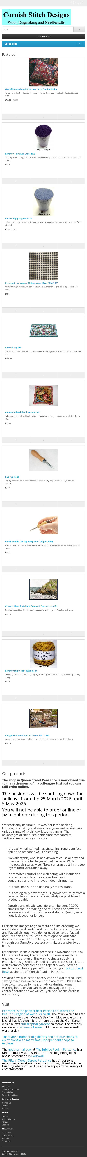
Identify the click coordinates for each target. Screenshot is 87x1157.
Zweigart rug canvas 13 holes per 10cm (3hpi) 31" (31, 282)
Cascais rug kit (13, 347)
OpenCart (16, 1151)
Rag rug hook (12, 476)
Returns (5, 1105)
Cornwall (37, 1056)
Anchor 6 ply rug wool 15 (18, 218)
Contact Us (6, 1103)
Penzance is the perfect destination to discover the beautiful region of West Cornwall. (38, 1012)
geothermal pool (20, 1049)
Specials (5, 1125)
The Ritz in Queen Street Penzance (26, 1060)
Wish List (5, 1138)
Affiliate (5, 1122)
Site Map (5, 1108)
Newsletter (6, 1141)
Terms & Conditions (10, 1095)
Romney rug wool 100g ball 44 (21, 670)
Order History (7, 1135)
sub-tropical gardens (35, 1024)
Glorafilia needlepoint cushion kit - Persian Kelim (31, 89)
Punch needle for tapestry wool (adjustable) (29, 541)
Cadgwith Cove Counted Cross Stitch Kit (27, 735)
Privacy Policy (7, 1092)
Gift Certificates (8, 1119)
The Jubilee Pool (48, 1049)
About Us (6, 1086)
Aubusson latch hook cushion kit (22, 412)
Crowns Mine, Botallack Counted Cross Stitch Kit (31, 606)
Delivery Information (10, 1089)
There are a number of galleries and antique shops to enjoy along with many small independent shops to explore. (40, 1040)
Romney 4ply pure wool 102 (20, 153)
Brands (5, 1116)
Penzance (69, 1049)
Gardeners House (29, 1027)
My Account (6, 1132)
